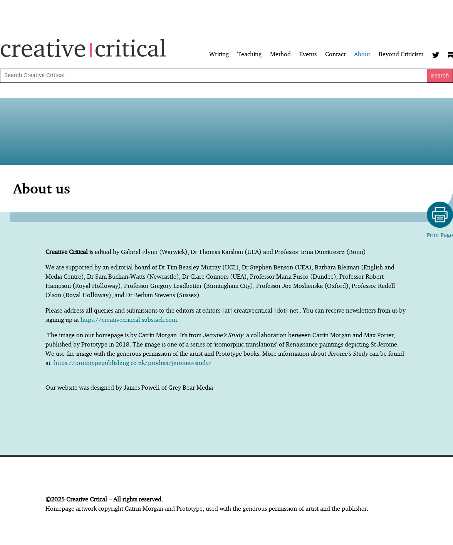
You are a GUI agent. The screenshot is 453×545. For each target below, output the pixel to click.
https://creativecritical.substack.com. (130, 319)
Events (308, 54)
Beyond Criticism (401, 54)
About (362, 54)
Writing (219, 54)
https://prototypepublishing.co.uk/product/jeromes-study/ (133, 363)
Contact (335, 54)
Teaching (249, 54)
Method (280, 54)
